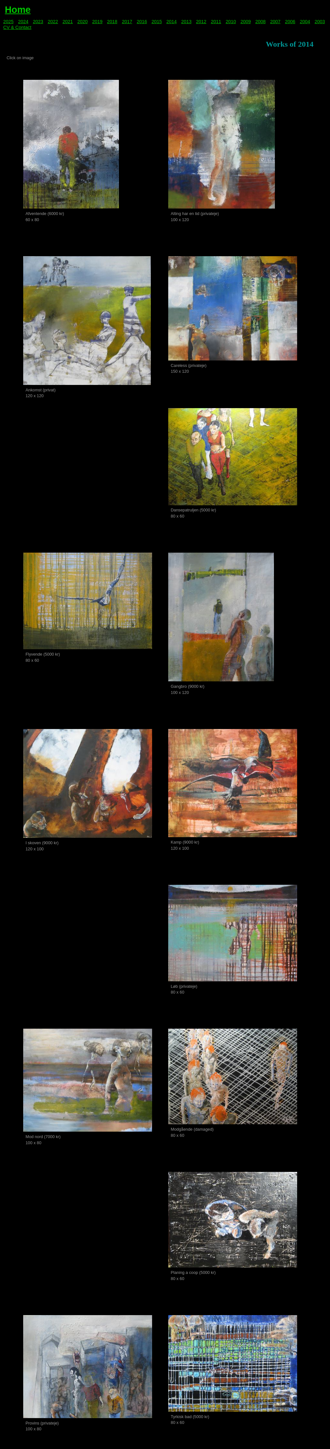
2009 (245, 21)
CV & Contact (17, 27)
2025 (8, 21)
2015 (156, 21)
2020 (82, 21)
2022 (53, 21)
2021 (68, 21)
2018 (112, 21)
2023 (38, 21)
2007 (275, 21)
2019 (97, 21)
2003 (320, 21)
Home (18, 10)
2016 (142, 21)
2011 (216, 21)
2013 (186, 21)
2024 (23, 21)
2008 (260, 21)
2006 (290, 21)
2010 (231, 21)
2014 (171, 21)
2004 (305, 21)
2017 (127, 21)
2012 (201, 21)
